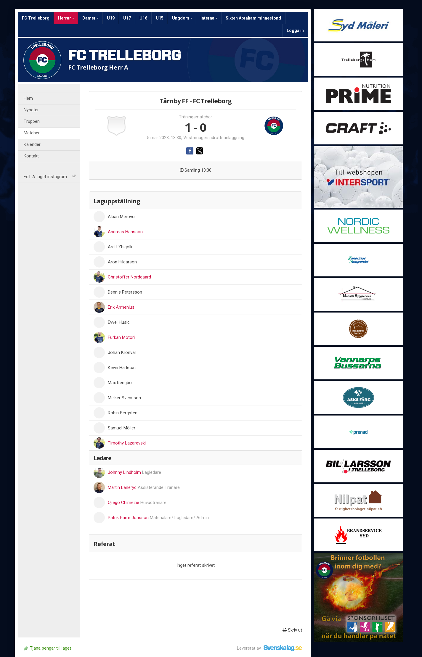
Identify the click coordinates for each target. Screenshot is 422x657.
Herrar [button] (66, 18)
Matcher (32, 133)
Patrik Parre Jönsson (158, 517)
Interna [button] (209, 18)
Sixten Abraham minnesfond (253, 18)
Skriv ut (292, 630)
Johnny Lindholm (134, 472)
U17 (127, 18)
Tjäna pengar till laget (47, 648)
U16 (143, 18)
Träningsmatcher (195, 117)
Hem (28, 98)
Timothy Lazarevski (127, 443)
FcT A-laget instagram (50, 176)
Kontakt (31, 156)
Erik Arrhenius (121, 307)
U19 (111, 18)
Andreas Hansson (125, 231)
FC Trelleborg (35, 18)
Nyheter (31, 109)
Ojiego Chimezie (137, 502)
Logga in (295, 30)
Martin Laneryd (144, 487)
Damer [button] (90, 18)
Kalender (32, 144)
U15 (159, 18)
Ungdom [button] (182, 18)
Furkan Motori (121, 337)
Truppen (32, 121)
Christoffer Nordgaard (129, 277)
